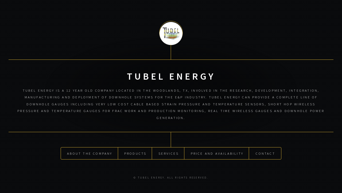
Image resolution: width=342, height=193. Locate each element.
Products (135, 152)
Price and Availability (217, 152)
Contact (265, 152)
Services (168, 152)
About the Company (89, 152)
